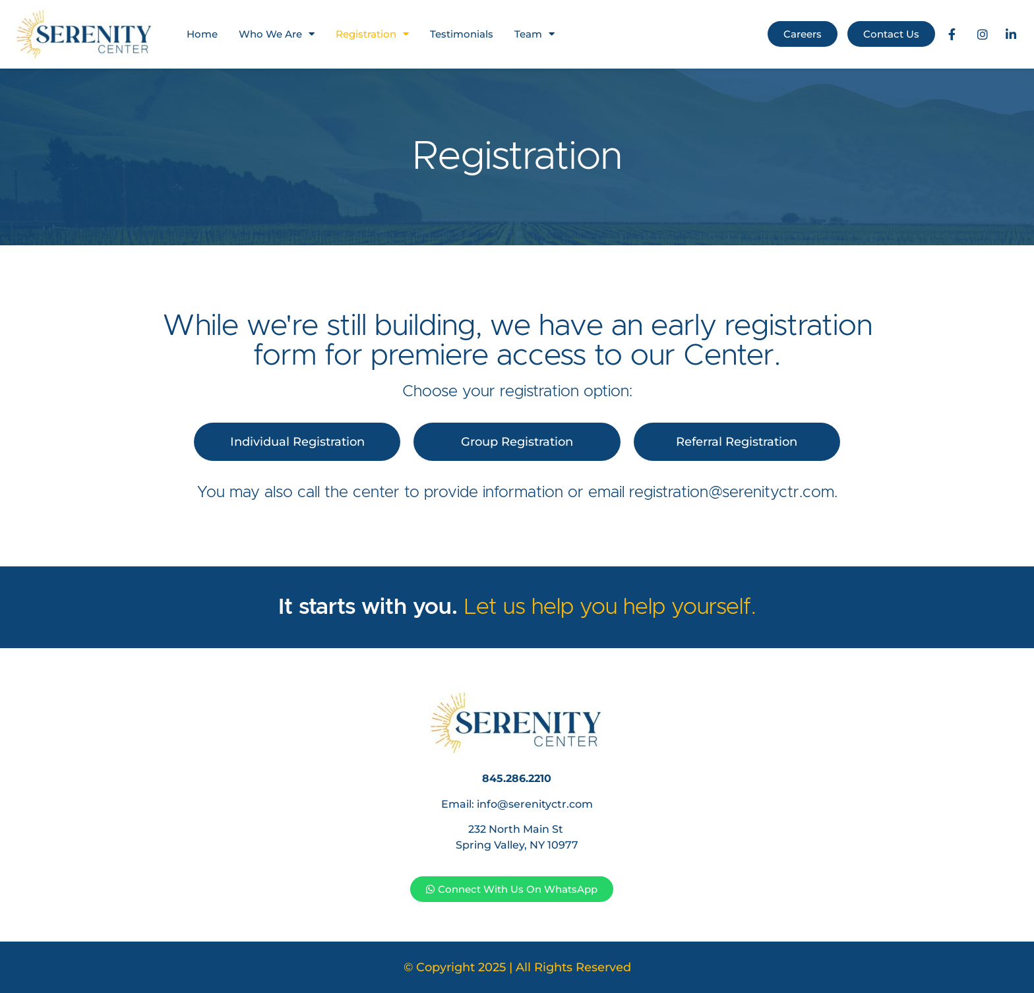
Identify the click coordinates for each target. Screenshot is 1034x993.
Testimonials (461, 34)
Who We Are (277, 33)
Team (534, 33)
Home (202, 34)
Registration (372, 33)
